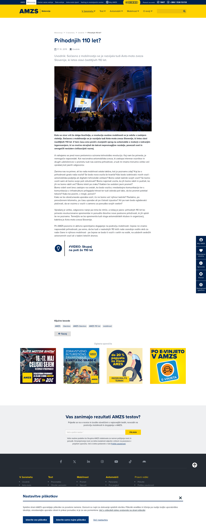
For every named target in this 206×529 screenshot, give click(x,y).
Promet (83, 481)
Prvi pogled (114, 485)
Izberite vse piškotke (36, 519)
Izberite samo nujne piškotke (71, 519)
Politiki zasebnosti (118, 443)
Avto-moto (26, 485)
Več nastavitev (100, 519)
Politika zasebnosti (146, 485)
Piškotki (141, 481)
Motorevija (59, 33)
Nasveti (83, 485)
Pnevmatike (56, 481)
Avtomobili (112, 477)
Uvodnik (82, 33)
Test (50, 477)
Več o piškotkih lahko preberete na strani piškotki (122, 510)
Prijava (133, 432)
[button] (184, 11)
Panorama (113, 481)
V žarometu (71, 33)
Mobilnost (83, 477)
